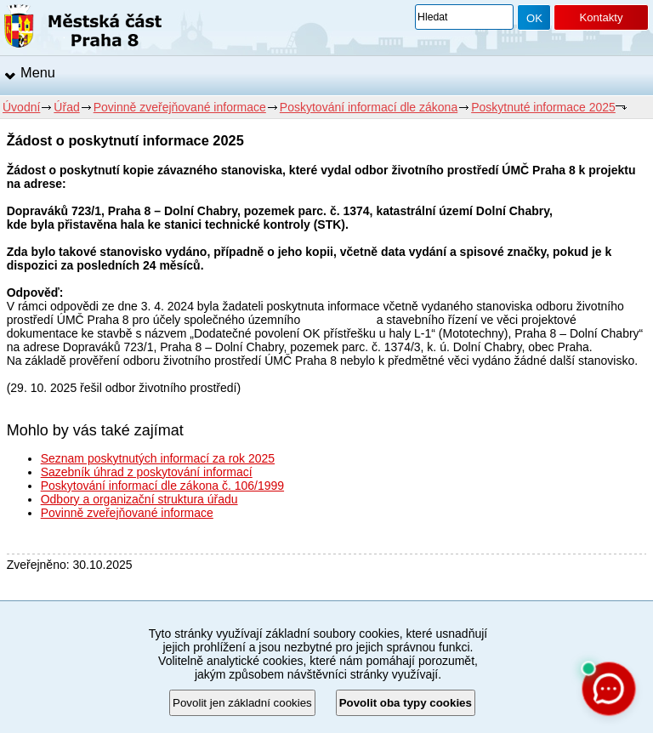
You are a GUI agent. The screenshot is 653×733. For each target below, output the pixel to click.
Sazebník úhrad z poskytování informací (147, 472)
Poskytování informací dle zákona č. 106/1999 (162, 485)
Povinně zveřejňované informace (180, 107)
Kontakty (600, 17)
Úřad (66, 107)
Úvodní (21, 107)
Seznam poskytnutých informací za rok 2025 (158, 458)
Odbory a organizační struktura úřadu (139, 499)
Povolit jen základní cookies (242, 702)
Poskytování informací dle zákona (368, 107)
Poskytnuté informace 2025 (543, 107)
